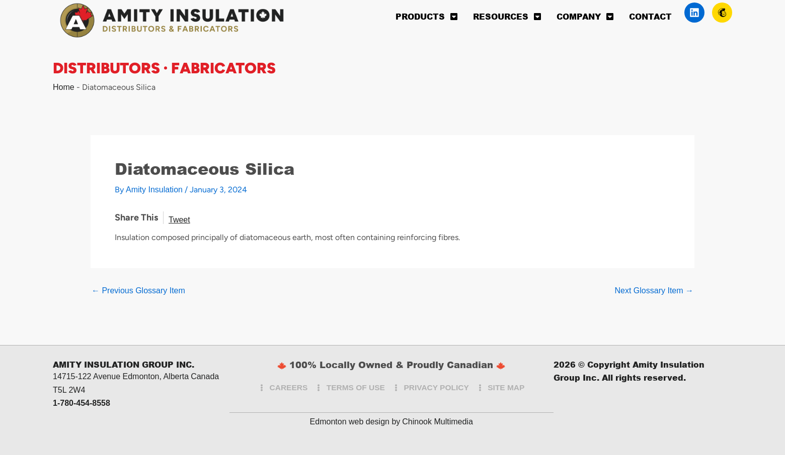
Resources (507, 17)
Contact (650, 16)
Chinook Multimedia (437, 421)
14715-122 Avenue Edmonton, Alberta (121, 376)
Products (427, 17)
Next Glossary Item (654, 291)
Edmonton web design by (355, 421)
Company (585, 17)
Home (63, 87)
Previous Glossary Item (138, 291)
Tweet (179, 219)
